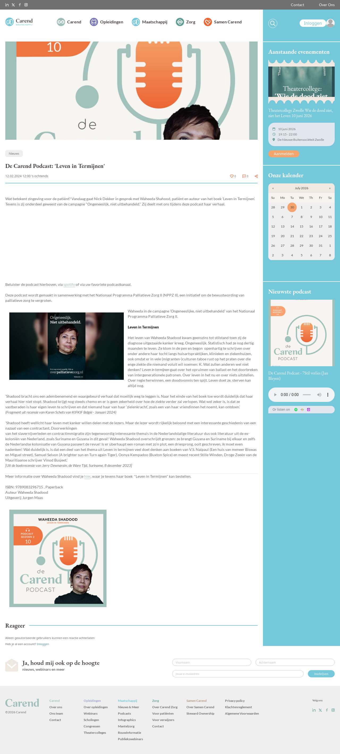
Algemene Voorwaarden (242, 713)
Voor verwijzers (163, 720)
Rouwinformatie (129, 733)
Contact (297, 4)
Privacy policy (235, 701)
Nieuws (14, 153)
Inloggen (43, 644)
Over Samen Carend (200, 707)
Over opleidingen (96, 707)
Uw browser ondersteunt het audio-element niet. (301, 395)
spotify (69, 284)
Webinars (90, 713)
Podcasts (124, 713)
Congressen (92, 726)
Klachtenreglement (238, 707)
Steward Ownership (200, 713)
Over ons (55, 707)
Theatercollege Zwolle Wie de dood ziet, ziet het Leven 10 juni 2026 (300, 113)
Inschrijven (321, 673)
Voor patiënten (163, 713)
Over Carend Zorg (164, 707)
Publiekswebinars (130, 739)
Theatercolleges (95, 733)
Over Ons (327, 4)
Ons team (56, 713)
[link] (317, 23)
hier (87, 476)
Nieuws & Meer (128, 707)
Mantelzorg (126, 726)
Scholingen (91, 720)
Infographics (127, 720)
